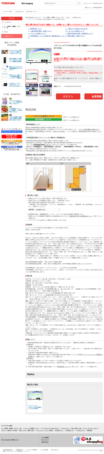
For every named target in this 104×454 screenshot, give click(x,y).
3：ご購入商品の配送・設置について (40, 31)
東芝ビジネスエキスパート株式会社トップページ (16, 451)
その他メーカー (76, 17)
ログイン (89, 7)
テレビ (68, 17)
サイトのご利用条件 (31, 450)
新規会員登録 (98, 7)
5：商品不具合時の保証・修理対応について (79, 33)
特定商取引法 (19, 450)
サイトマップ (89, 3)
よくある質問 (45, 437)
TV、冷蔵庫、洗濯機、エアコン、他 (53, 17)
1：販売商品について (35, 28)
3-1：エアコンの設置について (75, 31)
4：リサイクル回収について (37, 33)
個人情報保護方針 (8, 450)
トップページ (7, 22)
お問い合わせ (99, 3)
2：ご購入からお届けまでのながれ (77, 28)
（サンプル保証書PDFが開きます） (89, 129)
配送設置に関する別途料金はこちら (80, 216)
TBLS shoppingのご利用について (10, 440)
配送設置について (63, 366)
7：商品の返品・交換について (75, 36)
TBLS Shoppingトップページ (33, 17)
